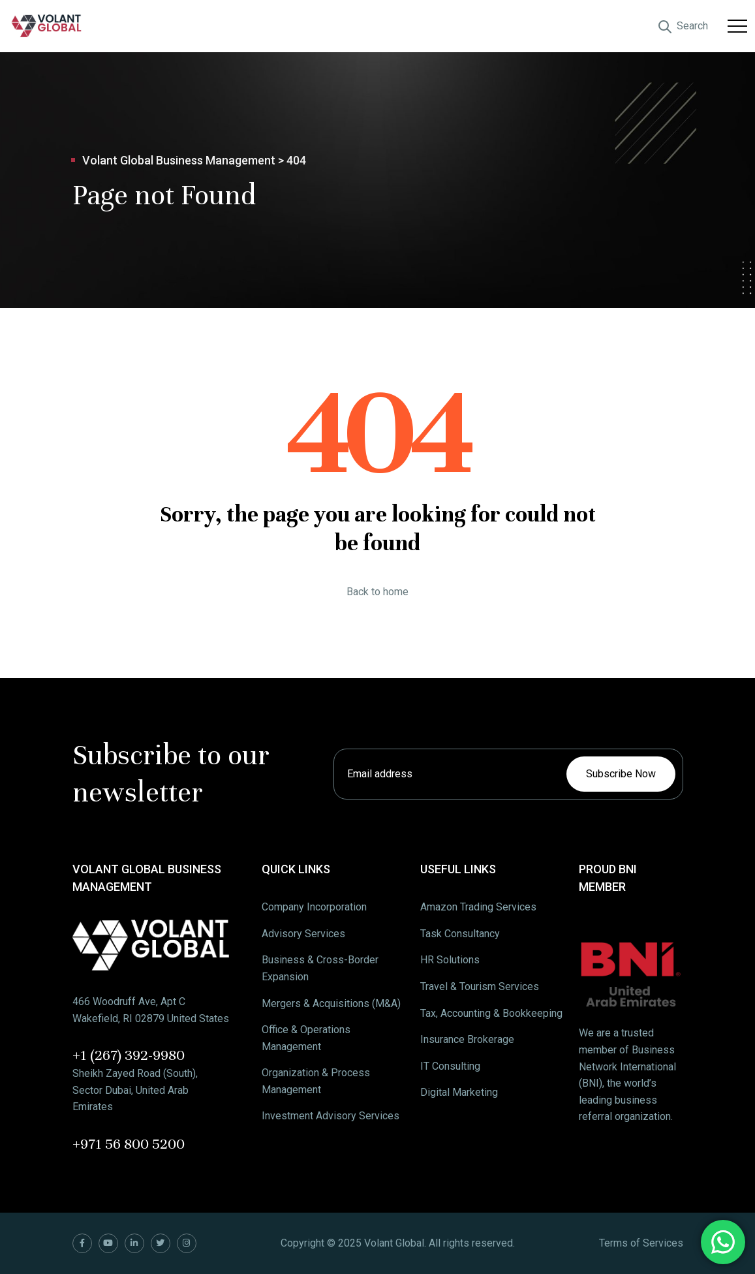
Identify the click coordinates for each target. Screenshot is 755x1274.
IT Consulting (450, 1066)
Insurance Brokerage (467, 1039)
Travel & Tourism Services (479, 986)
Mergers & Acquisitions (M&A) (331, 1003)
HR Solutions (450, 960)
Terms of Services (641, 1243)
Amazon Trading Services (478, 907)
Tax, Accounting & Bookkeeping (491, 1013)
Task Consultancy (460, 933)
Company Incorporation (314, 907)
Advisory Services (303, 933)
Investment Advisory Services (330, 1116)
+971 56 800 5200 (128, 1144)
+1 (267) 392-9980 (128, 1055)
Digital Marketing (459, 1092)
